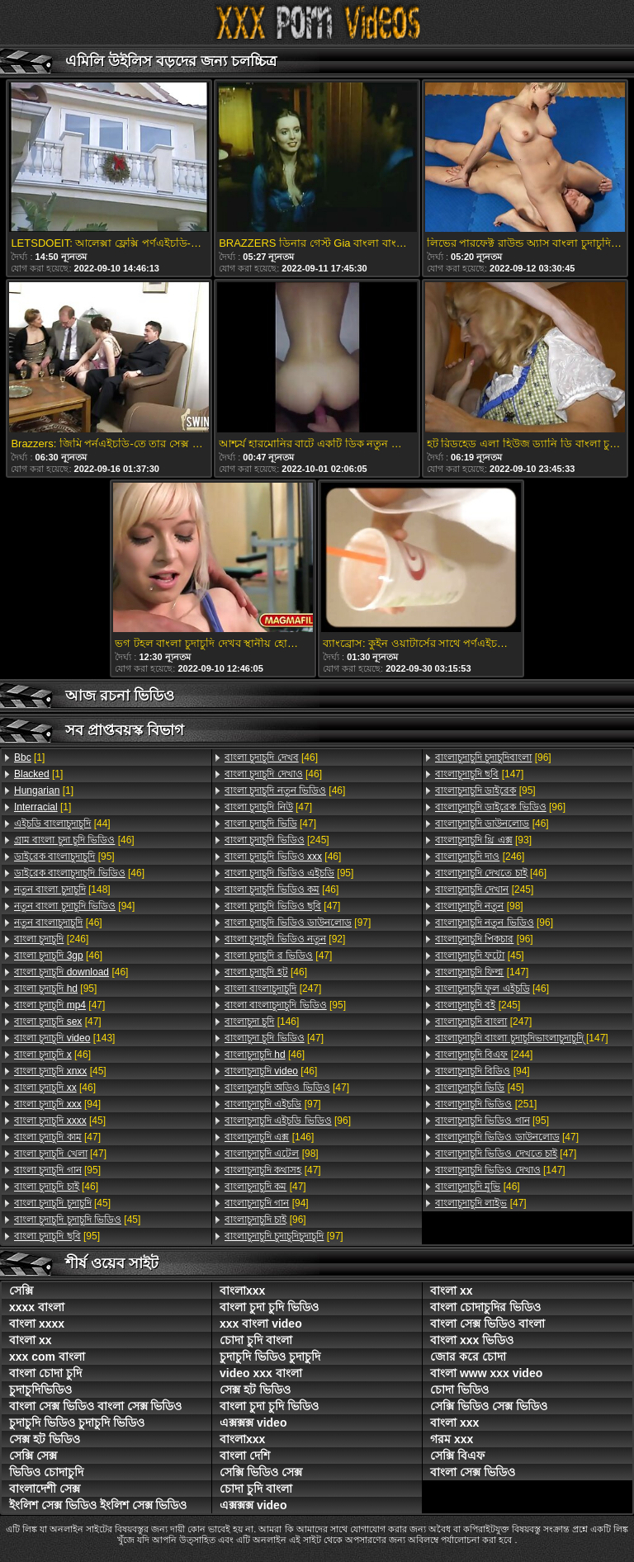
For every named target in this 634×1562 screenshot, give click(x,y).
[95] (64, 856)
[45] (60, 1071)
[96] (288, 1120)
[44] (62, 823)
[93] (483, 840)
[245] (277, 840)
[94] (74, 906)
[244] (483, 1054)
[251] (486, 1104)
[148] (62, 889)
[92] (285, 939)
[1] (29, 757)
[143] (64, 1038)
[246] (51, 939)
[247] (273, 988)
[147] (479, 774)
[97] (298, 922)
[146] (262, 1021)
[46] (74, 840)
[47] (59, 1005)
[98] (272, 1153)
